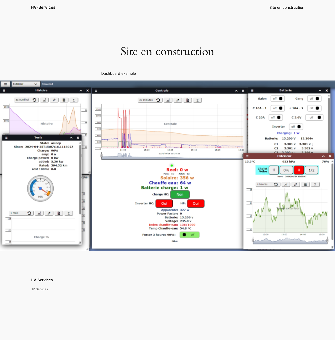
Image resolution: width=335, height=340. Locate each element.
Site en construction (286, 7)
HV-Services (43, 7)
